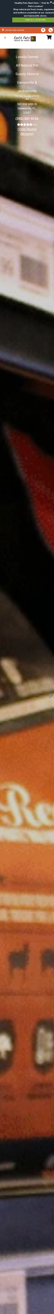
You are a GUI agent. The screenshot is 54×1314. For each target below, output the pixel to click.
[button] (51, 695)
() (27, 131)
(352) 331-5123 (27, 118)
